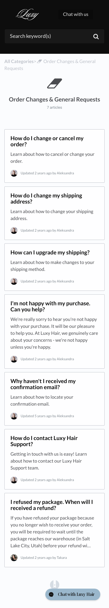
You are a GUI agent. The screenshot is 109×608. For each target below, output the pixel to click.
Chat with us (75, 14)
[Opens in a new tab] (54, 584)
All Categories (19, 61)
